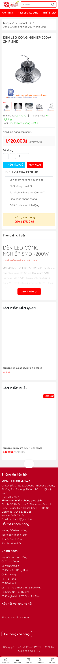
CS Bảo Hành (9, 583)
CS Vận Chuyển (10, 565)
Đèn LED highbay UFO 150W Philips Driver (22, 448)
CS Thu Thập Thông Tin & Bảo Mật (21, 587)
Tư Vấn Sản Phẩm (12, 539)
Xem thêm (29, 292)
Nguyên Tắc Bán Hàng (14, 557)
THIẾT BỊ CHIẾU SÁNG (28, 13)
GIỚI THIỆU (7, 13)
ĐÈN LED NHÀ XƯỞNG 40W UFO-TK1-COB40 (22, 368)
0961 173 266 (24, 222)
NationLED (25, 23)
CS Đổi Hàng (9, 574)
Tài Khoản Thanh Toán (14, 534)
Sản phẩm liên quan (19, 308)
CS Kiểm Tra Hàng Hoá (15, 570)
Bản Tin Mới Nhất (11, 543)
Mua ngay (35, 164)
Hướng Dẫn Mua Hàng (14, 530)
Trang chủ (8, 23)
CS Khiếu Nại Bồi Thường (16, 591)
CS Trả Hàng (9, 578)
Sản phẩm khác (15, 388)
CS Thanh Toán (10, 561)
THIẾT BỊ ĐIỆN (49, 13)
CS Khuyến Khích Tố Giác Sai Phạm (21, 596)
